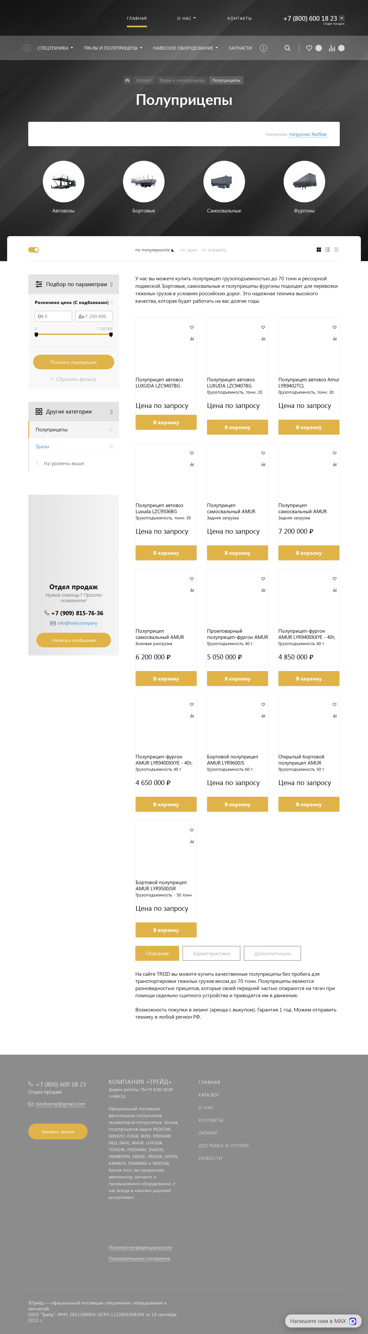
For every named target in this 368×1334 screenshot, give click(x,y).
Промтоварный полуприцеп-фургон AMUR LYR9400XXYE (237, 634)
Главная (209, 1082)
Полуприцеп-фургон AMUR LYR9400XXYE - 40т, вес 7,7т (164, 760)
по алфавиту (214, 249)
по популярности (152, 249)
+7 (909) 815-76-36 (77, 613)
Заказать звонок (58, 1131)
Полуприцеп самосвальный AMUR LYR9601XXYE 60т (160, 634)
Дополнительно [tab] (272, 953)
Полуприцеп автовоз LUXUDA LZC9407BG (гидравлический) (159, 382)
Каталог (209, 1095)
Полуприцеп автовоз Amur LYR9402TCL (308, 382)
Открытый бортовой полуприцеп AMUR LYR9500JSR (301, 760)
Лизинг (208, 1133)
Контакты (211, 1120)
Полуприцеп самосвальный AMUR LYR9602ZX (231, 508)
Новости (210, 1158)
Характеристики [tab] (211, 953)
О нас (206, 1107)
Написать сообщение (74, 640)
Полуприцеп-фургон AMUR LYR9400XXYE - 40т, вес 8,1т (306, 634)
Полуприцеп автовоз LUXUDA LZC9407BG (231, 382)
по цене (188, 249)
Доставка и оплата (224, 1145)
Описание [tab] (157, 953)
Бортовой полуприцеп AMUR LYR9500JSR (161, 885)
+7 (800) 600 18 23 (310, 18)
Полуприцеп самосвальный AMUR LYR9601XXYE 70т (302, 508)
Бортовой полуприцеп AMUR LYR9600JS (232, 760)
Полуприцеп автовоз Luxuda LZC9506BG (159, 508)
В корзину (166, 422)
